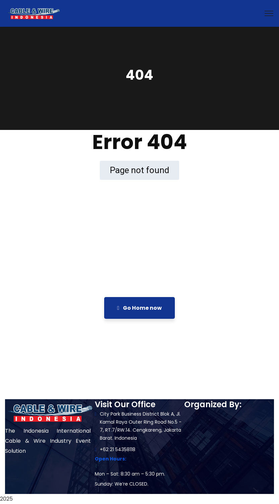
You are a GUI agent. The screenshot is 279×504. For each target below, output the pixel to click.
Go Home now (139, 308)
